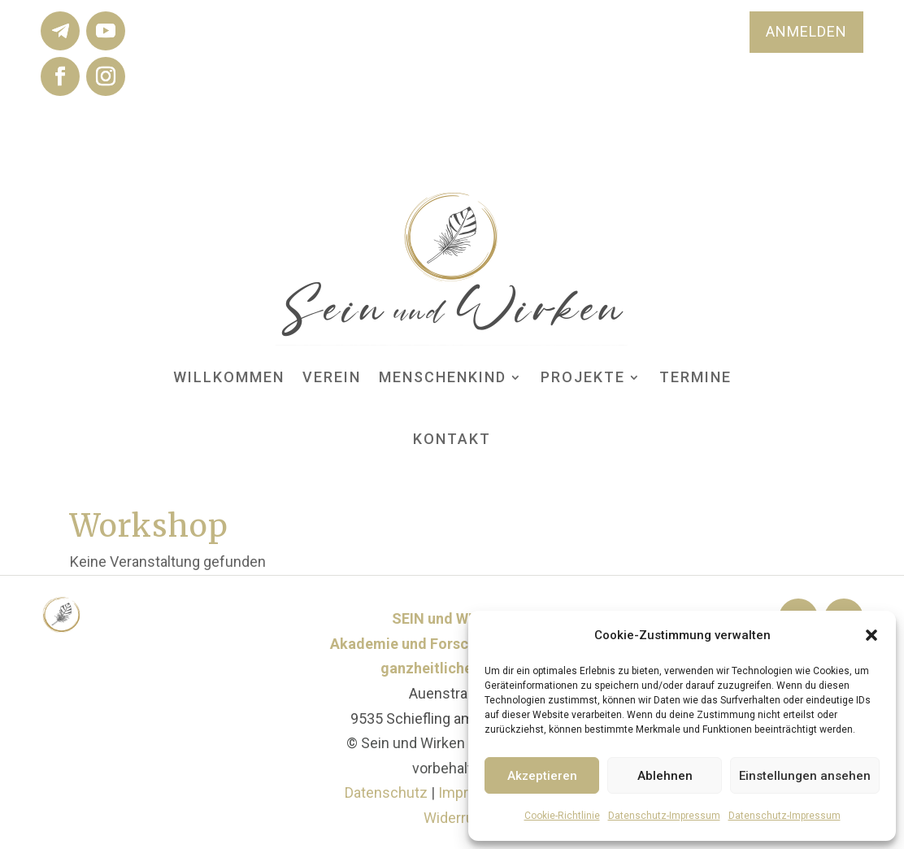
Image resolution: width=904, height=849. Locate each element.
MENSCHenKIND (442, 376)
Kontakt (452, 438)
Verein (331, 376)
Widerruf (452, 817)
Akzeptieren (542, 775)
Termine (695, 376)
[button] (871, 635)
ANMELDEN (806, 31)
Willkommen (229, 376)
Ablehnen (665, 775)
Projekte (583, 376)
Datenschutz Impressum (429, 792)
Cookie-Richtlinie (562, 815)
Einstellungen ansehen (805, 775)
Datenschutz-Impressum (664, 815)
